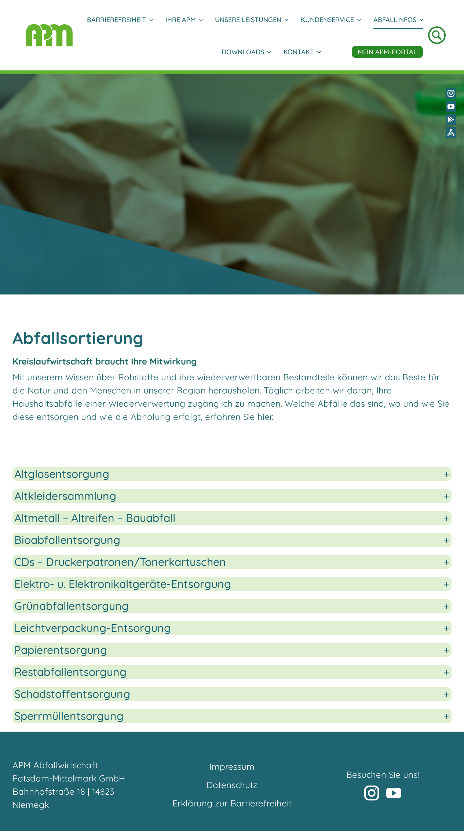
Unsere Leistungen (251, 19)
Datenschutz (232, 784)
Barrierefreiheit (120, 19)
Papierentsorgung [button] (60, 650)
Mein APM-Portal (387, 52)
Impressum (232, 766)
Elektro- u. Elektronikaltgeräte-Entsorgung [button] (122, 584)
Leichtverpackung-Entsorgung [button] (92, 628)
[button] (365, 780)
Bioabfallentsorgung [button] (67, 540)
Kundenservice (331, 19)
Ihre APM (183, 19)
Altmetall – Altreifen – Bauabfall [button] (94, 518)
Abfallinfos (398, 19)
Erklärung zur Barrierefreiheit (232, 803)
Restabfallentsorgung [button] (70, 672)
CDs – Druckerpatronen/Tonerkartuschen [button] (120, 562)
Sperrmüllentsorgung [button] (69, 716)
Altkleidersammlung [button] (65, 496)
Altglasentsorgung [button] (61, 474)
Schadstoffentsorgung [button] (72, 694)
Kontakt (302, 52)
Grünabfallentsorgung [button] (71, 606)
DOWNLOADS (246, 52)
